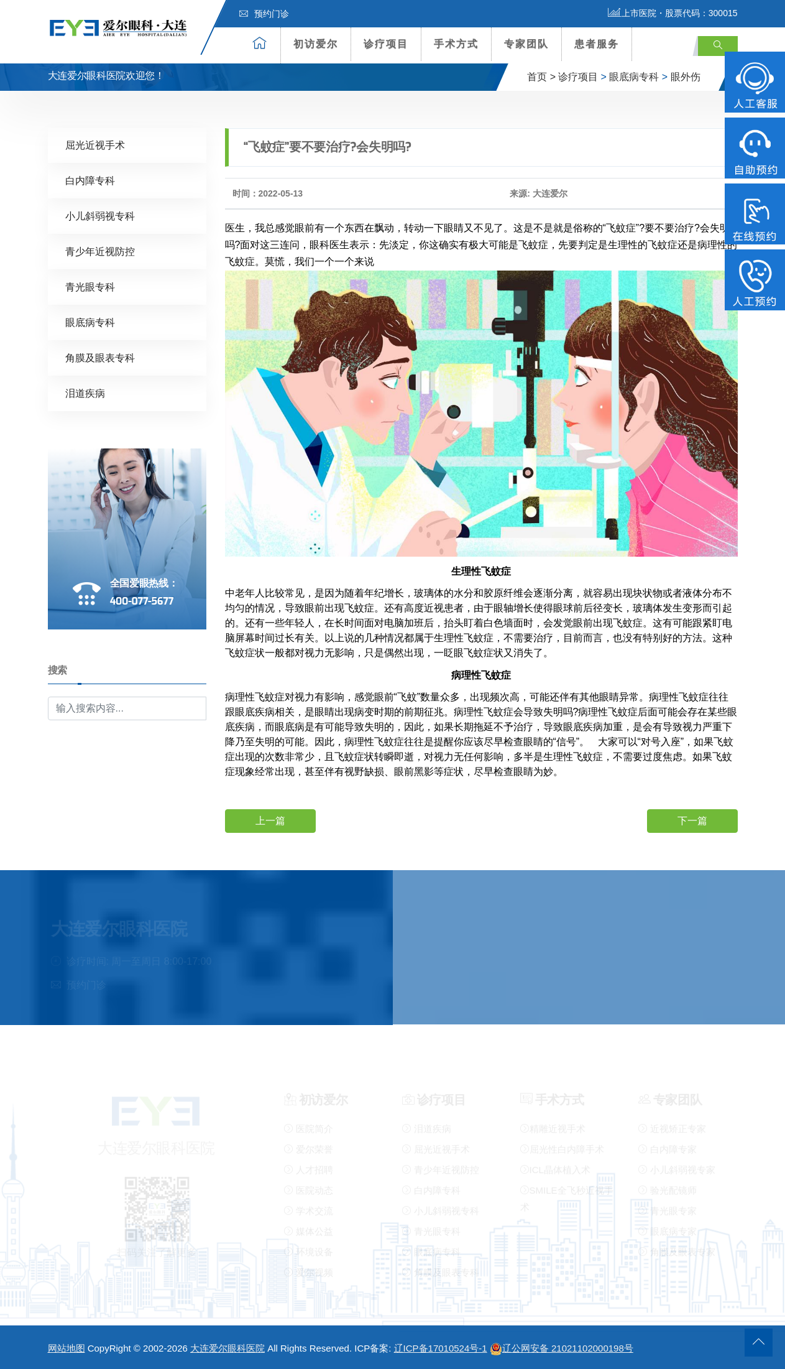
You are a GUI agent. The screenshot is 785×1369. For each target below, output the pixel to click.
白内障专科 (90, 180)
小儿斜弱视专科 (100, 215)
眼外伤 (685, 77)
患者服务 (596, 44)
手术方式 (456, 44)
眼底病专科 (634, 77)
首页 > (541, 77)
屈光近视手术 (95, 144)
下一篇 (692, 820)
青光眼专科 (90, 286)
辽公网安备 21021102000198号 (561, 1348)
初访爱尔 (315, 44)
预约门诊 (264, 14)
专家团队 (526, 44)
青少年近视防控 (100, 251)
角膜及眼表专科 (100, 357)
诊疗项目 (386, 44)
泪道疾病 (85, 392)
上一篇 (270, 820)
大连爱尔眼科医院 (227, 1348)
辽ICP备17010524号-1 (440, 1348)
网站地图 (66, 1348)
